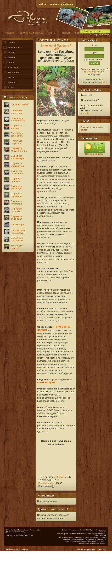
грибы (9, 42)
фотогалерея (12, 47)
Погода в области (94, 154)
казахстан (11, 67)
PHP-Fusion (28, 535)
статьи (9, 77)
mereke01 (85, 113)
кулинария (11, 72)
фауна (9, 57)
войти (42, 4)
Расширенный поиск (99, 34)
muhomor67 (60, 477)
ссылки (9, 82)
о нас (8, 87)
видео (9, 62)
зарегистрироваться (61, 4)
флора (9, 52)
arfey (23, 532)
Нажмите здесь (92, 71)
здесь (103, 82)
